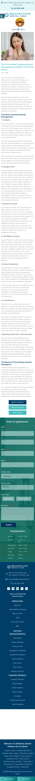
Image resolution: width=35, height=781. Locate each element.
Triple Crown (23, 759)
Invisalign (17, 696)
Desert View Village (11, 756)
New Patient (8, 498)
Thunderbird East (13, 767)
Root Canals (17, 667)
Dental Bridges (17, 683)
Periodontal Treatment (17, 655)
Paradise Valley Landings (12, 761)
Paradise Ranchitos (23, 750)
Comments (7, 505)
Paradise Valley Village (10, 753)
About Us (17, 605)
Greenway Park (12, 759)
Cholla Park (25, 767)
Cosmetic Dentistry (17, 679)
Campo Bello (19, 764)
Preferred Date (5, 472)
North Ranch (8, 764)
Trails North (27, 761)
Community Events (17, 622)
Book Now (26, 779)
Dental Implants (17, 688)
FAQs (17, 618)
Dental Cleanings (17, 642)
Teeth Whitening (17, 704)
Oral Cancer (17, 663)
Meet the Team (17, 613)
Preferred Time (5, 483)
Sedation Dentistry (17, 671)
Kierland (28, 764)
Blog (17, 626)
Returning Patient (23, 498)
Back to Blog (18, 402)
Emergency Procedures (17, 650)
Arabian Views (10, 750)
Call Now (9, 779)
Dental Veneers (17, 692)
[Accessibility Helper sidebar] (2, 16)
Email (6, 449)
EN (13, 29)
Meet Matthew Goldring (17, 609)
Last (2, 438)
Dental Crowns (17, 646)
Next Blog (17, 413)
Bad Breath (17, 638)
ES (16, 29)
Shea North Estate (26, 753)
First (2, 429)
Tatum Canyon (25, 756)
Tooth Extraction (17, 659)
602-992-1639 (17, 8)
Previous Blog (17, 407)
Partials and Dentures (17, 700)
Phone (6, 460)
